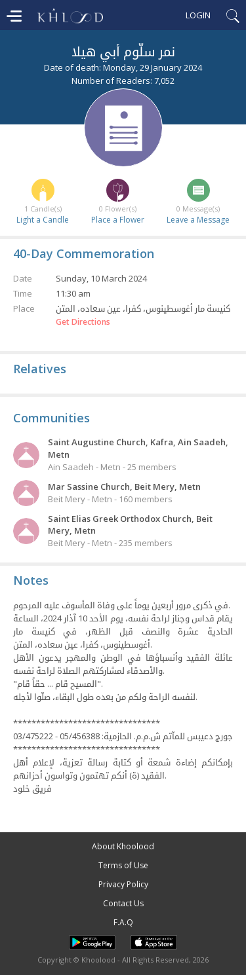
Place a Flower (117, 219)
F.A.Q (123, 922)
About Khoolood (123, 846)
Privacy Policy (123, 884)
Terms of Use (123, 865)
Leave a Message (198, 219)
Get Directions (83, 322)
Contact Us (123, 903)
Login (198, 15)
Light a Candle (42, 219)
